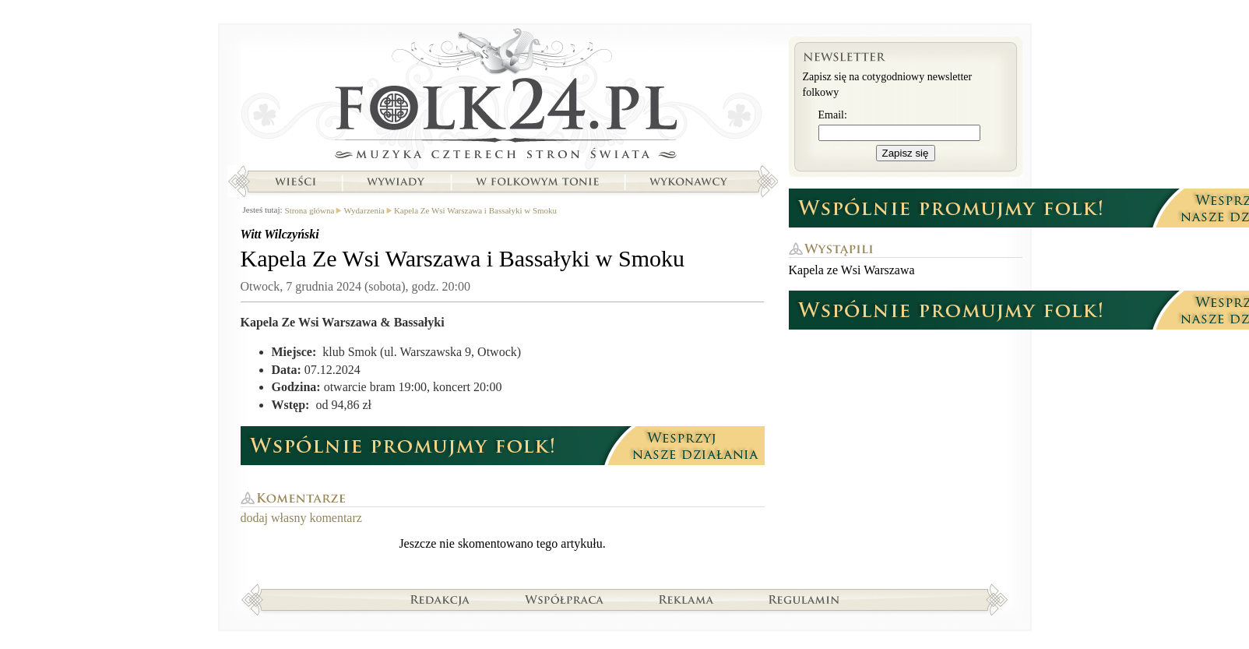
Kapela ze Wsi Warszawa (852, 270)
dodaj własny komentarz (301, 517)
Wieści (295, 181)
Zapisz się (905, 153)
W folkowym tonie (537, 181)
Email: (832, 115)
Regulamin (804, 599)
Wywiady (395, 181)
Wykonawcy (690, 181)
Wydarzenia (363, 210)
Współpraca (564, 599)
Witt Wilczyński (280, 234)
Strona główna (502, 97)
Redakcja (440, 599)
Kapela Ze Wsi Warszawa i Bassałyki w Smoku (475, 210)
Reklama (686, 599)
